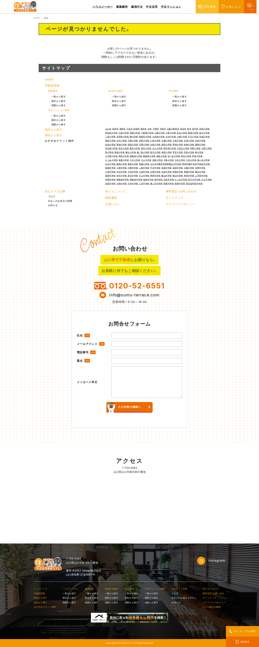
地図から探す (58, 105)
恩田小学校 (124, 156)
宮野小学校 (144, 140)
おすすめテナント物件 (59, 140)
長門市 (195, 129)
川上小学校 (157, 148)
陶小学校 (134, 136)
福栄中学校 (148, 179)
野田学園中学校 (189, 164)
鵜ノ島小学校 (143, 152)
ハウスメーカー (102, 6)
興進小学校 (193, 133)
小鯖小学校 (182, 136)
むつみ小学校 (111, 160)
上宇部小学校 (111, 156)
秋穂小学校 (135, 133)
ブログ (51, 196)
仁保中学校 (110, 172)
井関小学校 (204, 129)
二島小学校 (110, 136)
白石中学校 (121, 172)
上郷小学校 (159, 133)
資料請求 (244, 641)
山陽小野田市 (173, 129)
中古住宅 (152, 6)
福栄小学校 (161, 156)
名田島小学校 (122, 136)
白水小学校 (110, 164)
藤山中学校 (166, 175)
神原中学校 (189, 175)
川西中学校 (133, 168)
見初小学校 (189, 152)
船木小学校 (135, 148)
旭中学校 (158, 179)
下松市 (129, 129)
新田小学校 (166, 144)
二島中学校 (144, 168)
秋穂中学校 (110, 168)
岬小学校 (199, 152)
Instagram (211, 561)
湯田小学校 (110, 140)
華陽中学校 (189, 172)
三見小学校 (191, 160)
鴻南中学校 (166, 168)
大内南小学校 (158, 136)
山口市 (108, 129)
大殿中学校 (189, 168)
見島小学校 (157, 160)
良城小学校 (204, 136)
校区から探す (58, 101)
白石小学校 (121, 140)
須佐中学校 (169, 179)
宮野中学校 (200, 168)
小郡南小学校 (147, 133)
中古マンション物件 (59, 110)
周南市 (122, 129)
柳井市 (144, 129)
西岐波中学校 (122, 179)
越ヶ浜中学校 (156, 183)
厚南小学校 (119, 152)
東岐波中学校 (136, 179)
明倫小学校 (144, 164)
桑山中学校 (200, 172)
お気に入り (226, 6)
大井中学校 (133, 183)
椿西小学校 (121, 164)
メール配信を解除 (212, 607)
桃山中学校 (178, 175)
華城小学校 (121, 144)
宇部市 (163, 129)
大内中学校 (133, 172)
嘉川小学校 (204, 133)
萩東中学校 (180, 183)
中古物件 (174, 91)
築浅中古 (137, 6)
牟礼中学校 (121, 175)
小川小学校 (135, 160)
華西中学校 (178, 172)
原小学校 (109, 152)
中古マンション (171, 6)
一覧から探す (58, 96)
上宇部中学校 (201, 175)
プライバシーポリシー (180, 204)
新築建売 (122, 6)
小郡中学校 (121, 168)
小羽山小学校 (183, 148)
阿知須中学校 (204, 164)
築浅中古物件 (116, 91)
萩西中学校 (169, 183)
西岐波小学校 (136, 156)
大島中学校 (121, 183)
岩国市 (136, 129)
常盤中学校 (110, 179)
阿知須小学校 (111, 133)
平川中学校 (155, 168)
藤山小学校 (131, 152)
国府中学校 (110, 175)
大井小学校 (180, 160)
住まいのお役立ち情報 (60, 201)
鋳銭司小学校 (145, 136)
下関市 (156, 129)
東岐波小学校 (149, 156)
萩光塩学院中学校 (194, 183)
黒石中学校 (133, 175)
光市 (150, 129)
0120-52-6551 (137, 285)
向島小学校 (155, 144)
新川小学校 (155, 152)
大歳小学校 (166, 140)
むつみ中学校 (181, 179)
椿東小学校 (133, 164)
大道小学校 (178, 140)
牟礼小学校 (124, 148)
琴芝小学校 (178, 152)
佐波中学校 (166, 172)
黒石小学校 (146, 148)
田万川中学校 (194, 179)
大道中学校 (144, 172)
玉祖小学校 (189, 140)
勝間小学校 (200, 144)
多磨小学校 (124, 160)
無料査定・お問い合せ (213, 593)
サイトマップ (174, 197)
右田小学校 (200, 140)
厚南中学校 (155, 175)
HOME (37, 18)
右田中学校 (155, 172)
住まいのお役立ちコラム (183, 597)
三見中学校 (144, 183)
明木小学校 (186, 156)
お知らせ (53, 205)
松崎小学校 (189, 144)
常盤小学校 (195, 148)
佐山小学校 (182, 133)
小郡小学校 (171, 133)
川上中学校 (144, 175)
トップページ (40, 588)
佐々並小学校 (174, 156)
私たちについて (115, 191)
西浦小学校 (133, 144)
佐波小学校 (110, 144)
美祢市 (183, 129)
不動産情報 (52, 85)
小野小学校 (206, 148)
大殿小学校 (133, 140)
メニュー (250, 6)
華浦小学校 (178, 144)
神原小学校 (166, 152)
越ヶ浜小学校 (203, 160)
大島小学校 (169, 160)
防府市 (115, 129)
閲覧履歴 (202, 6)
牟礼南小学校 (111, 148)
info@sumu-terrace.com (134, 295)
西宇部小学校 (170, 148)
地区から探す (53, 129)
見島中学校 (110, 183)
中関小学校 (144, 144)
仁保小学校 (155, 140)
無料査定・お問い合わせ (181, 191)
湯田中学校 (178, 168)
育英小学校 (197, 156)
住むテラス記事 (55, 191)
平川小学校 (193, 136)
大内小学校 (171, 136)
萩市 (189, 129)
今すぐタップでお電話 (244, 631)
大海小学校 (124, 133)
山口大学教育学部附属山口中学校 (165, 164)
